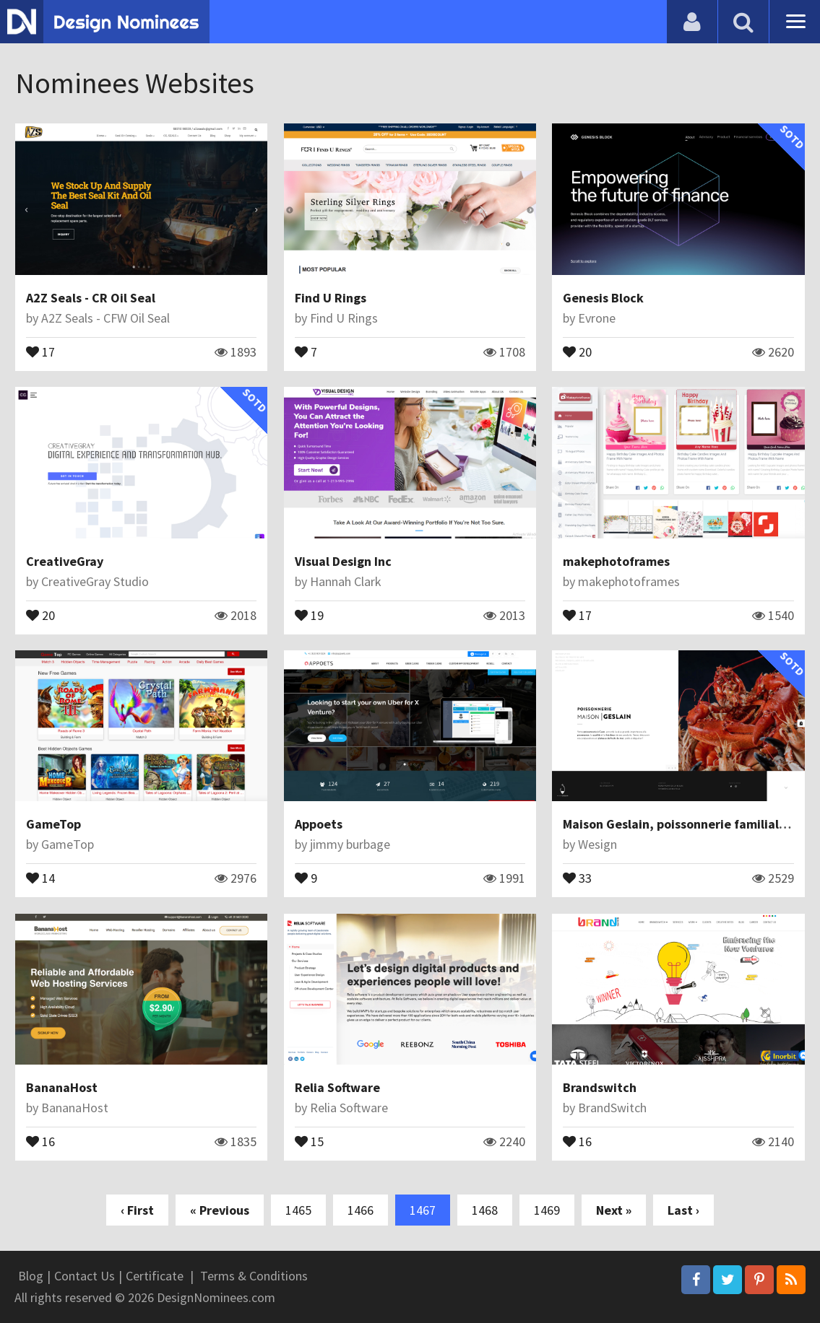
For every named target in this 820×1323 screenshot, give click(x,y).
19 (309, 614)
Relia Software (337, 1087)
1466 (361, 1210)
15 (309, 1140)
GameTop (53, 824)
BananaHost (62, 1087)
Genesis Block (603, 297)
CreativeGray (64, 561)
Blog (30, 1275)
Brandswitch (599, 1087)
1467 (423, 1210)
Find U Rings (330, 297)
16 (40, 1140)
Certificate (155, 1275)
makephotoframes (616, 561)
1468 (485, 1210)
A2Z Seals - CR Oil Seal (90, 297)
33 (577, 877)
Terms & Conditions (254, 1275)
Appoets (318, 824)
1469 (547, 1210)
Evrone (597, 318)
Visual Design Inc (343, 561)
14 (40, 877)
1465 (298, 1210)
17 (40, 351)
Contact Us (84, 1275)
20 (577, 351)
